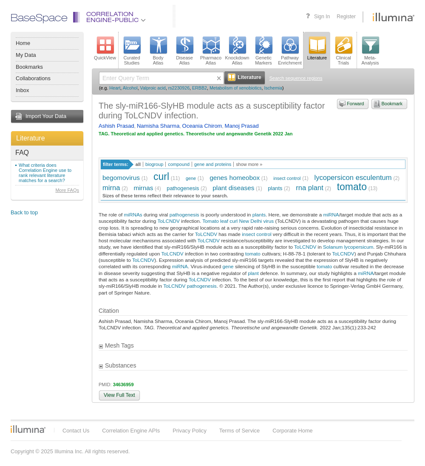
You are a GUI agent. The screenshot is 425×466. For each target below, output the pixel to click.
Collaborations (33, 78)
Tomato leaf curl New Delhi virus (238, 221)
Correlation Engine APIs (131, 430)
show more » (249, 164)
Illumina (28, 429)
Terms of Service (239, 430)
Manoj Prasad (242, 126)
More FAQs (67, 190)
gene (191, 178)
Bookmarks (29, 67)
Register (346, 17)
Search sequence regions (296, 78)
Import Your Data (46, 116)
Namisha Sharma (158, 126)
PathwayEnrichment (290, 50)
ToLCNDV (168, 221)
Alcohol (130, 87)
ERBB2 (199, 87)
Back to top (24, 212)
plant (253, 273)
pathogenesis (183, 188)
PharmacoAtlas (210, 50)
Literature (30, 138)
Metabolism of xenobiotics (236, 87)
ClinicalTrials (343, 50)
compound (179, 164)
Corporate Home (292, 430)
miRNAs (133, 214)
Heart (114, 87)
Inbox (22, 90)
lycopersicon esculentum (353, 178)
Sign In (322, 17)
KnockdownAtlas (237, 50)
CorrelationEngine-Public (116, 17)
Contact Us (75, 430)
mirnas (143, 187)
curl (161, 176)
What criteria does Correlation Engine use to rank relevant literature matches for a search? (45, 173)
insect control (286, 178)
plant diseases (233, 187)
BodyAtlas (158, 50)
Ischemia (273, 87)
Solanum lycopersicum (348, 247)
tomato (352, 186)
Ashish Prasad (116, 126)
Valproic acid (153, 87)
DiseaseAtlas (184, 50)
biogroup (154, 164)
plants (275, 188)
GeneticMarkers (263, 50)
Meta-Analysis (370, 50)
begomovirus (121, 177)
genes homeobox (235, 177)
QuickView (105, 48)
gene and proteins (212, 164)
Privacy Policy (190, 430)
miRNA (331, 214)
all (138, 164)
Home (23, 43)
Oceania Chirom (202, 126)
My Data (26, 55)
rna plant (309, 188)
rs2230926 (179, 87)
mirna (111, 188)
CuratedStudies (131, 50)
